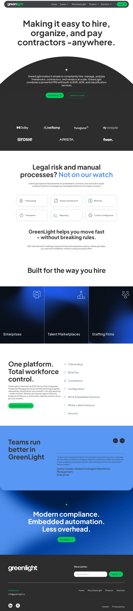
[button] (64, 4)
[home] (15, 4)
